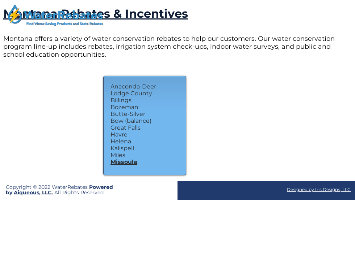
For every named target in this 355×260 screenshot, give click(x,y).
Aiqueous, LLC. (33, 192)
